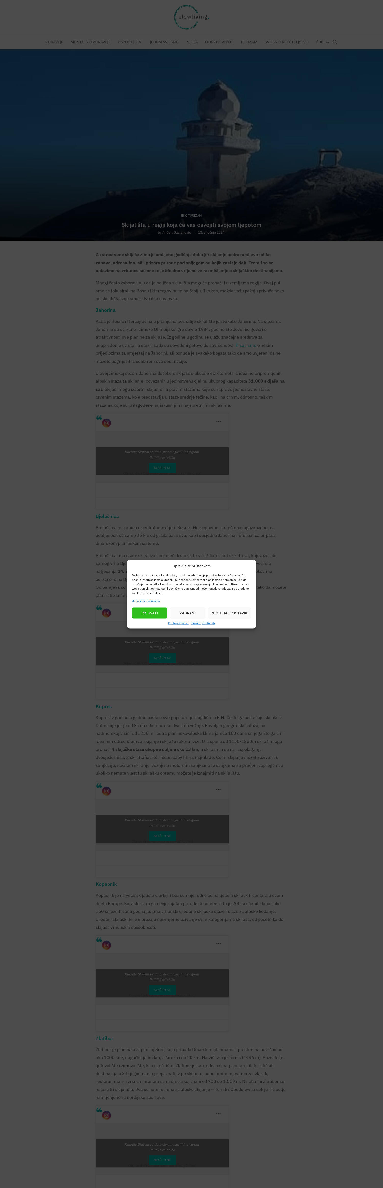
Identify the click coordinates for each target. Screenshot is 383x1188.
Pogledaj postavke (229, 613)
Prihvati (149, 613)
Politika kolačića (178, 623)
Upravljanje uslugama (146, 600)
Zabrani (188, 613)
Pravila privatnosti (203, 623)
